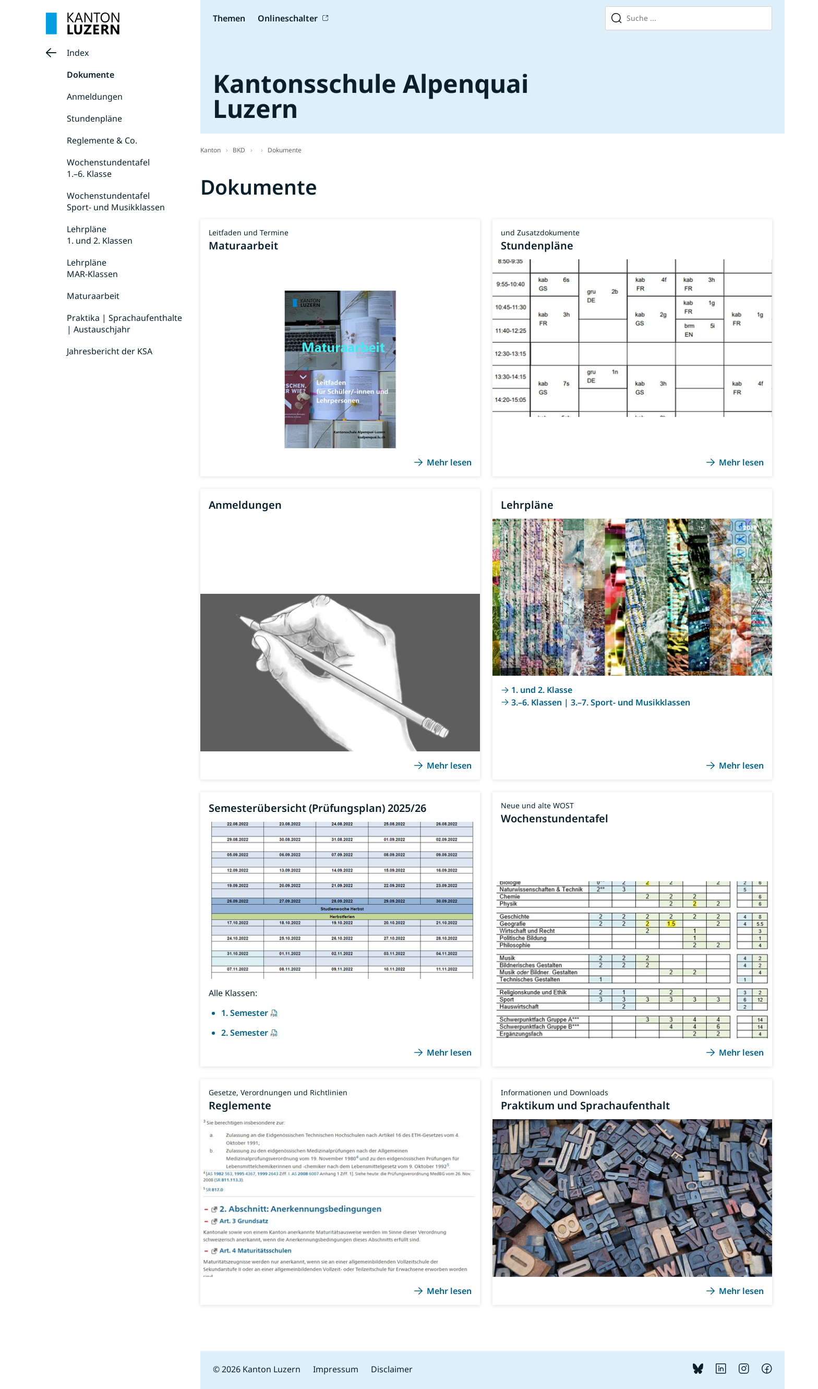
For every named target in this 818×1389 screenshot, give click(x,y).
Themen (229, 18)
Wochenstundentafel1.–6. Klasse (108, 168)
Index (78, 52)
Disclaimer (392, 1369)
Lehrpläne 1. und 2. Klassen (100, 234)
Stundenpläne (94, 118)
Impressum (335, 1369)
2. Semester (244, 1032)
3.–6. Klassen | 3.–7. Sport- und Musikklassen (600, 702)
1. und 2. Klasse (541, 690)
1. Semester (244, 1013)
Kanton (210, 150)
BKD (239, 150)
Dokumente (90, 74)
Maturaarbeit (93, 296)
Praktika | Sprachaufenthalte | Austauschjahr (124, 323)
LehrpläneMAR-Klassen (92, 268)
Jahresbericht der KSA (109, 351)
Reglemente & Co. (102, 140)
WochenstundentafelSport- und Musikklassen (116, 201)
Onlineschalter (288, 18)
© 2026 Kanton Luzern (256, 1369)
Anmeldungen (95, 96)
